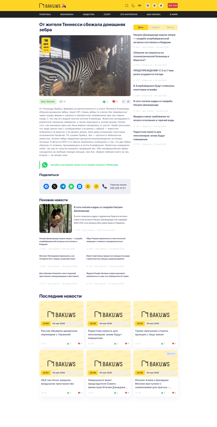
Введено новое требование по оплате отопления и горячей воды (153, 118)
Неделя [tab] (156, 27)
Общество (88, 14)
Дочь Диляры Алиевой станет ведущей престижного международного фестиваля (59, 274)
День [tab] (141, 27)
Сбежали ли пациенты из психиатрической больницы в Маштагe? (151, 56)
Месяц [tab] (170, 27)
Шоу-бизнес (154, 14)
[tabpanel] (155, 89)
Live (173, 5)
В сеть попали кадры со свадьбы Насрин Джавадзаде (152, 103)
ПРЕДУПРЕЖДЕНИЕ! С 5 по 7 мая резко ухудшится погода (153, 72)
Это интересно (128, 14)
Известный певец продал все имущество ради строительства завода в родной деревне (108, 257)
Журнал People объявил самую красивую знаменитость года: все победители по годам (107, 274)
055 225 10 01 (118, 188)
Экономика (66, 14)
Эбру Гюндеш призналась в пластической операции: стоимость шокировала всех (105, 239)
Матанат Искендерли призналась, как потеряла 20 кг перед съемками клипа (57, 257)
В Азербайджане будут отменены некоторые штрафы (153, 87)
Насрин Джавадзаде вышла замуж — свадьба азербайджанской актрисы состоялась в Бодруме (60, 241)
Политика (45, 14)
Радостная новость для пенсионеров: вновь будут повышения (149, 135)
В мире (174, 14)
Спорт (107, 14)
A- (123, 101)
